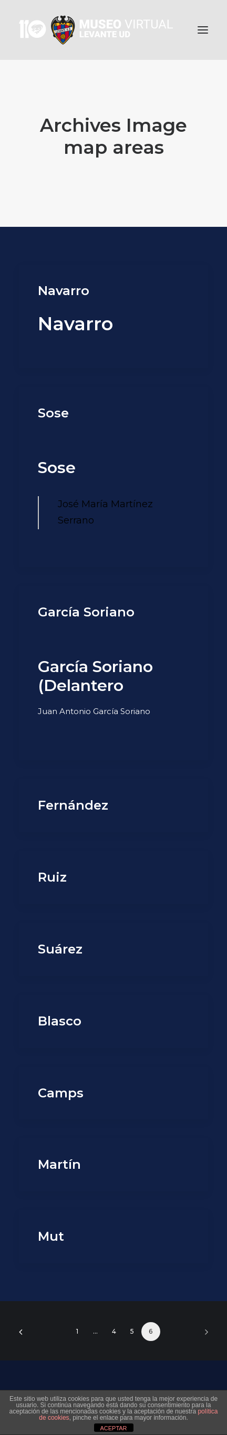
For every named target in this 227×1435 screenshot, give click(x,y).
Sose (53, 413)
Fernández (73, 805)
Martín (59, 1164)
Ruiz (52, 877)
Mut (51, 1236)
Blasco (59, 1021)
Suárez (60, 949)
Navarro (63, 290)
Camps (61, 1093)
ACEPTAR (113, 1428)
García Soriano (86, 612)
